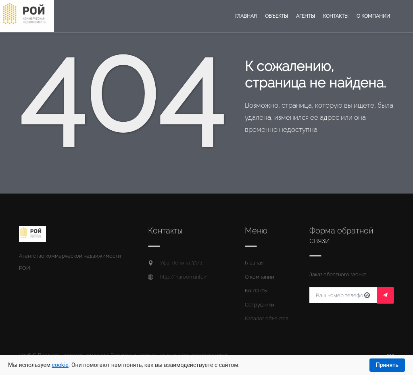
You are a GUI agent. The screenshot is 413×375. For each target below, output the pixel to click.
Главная (246, 16)
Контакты (335, 16)
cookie (60, 365)
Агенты (305, 16)
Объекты (276, 16)
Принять (387, 365)
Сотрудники (259, 305)
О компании (373, 16)
